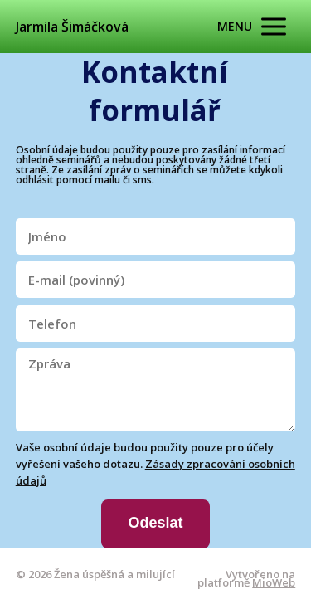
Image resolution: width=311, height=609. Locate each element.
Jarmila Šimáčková (72, 26)
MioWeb (273, 582)
